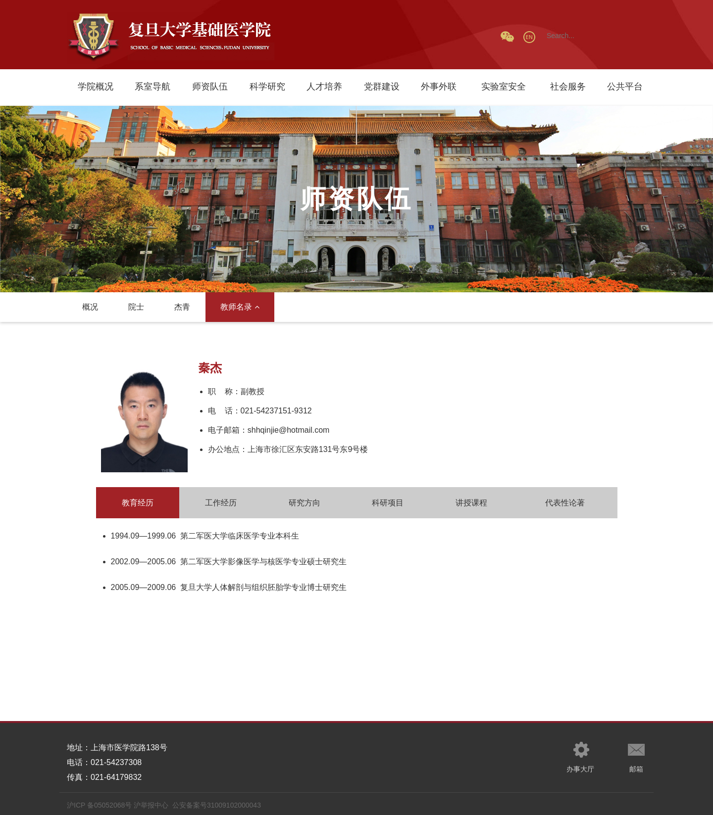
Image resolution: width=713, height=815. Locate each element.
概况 (90, 307)
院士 (136, 307)
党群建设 (382, 86)
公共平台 (625, 86)
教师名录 (239, 307)
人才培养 (324, 86)
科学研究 (267, 86)
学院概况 (95, 86)
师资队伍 (210, 86)
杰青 (182, 307)
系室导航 (152, 86)
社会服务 (568, 86)
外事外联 (439, 86)
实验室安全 (503, 86)
